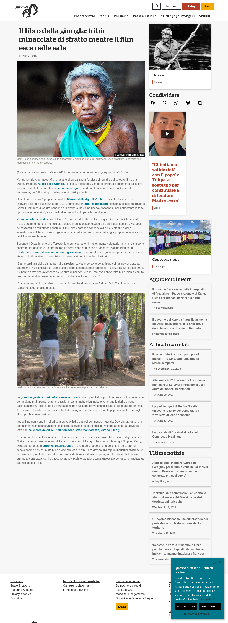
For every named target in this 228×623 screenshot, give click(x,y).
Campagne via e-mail (76, 563)
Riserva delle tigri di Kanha (85, 199)
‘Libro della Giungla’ (52, 183)
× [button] (219, 562)
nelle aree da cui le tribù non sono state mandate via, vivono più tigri (74, 430)
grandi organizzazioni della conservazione (49, 397)
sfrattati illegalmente (95, 203)
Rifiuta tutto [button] (209, 606)
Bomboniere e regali (128, 563)
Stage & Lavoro (20, 563)
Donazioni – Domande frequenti (136, 576)
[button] (156, 6)
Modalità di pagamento (130, 571)
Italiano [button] (170, 6)
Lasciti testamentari (128, 559)
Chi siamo (121, 16)
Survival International (57, 445)
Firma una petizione (75, 567)
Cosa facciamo (84, 16)
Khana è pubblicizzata (31, 219)
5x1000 (204, 16)
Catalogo (191, 6)
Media (104, 16)
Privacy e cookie (20, 571)
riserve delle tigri (66, 188)
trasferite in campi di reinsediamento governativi (49, 252)
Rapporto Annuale (21, 567)
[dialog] (197, 588)
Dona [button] (207, 6)
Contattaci (16, 576)
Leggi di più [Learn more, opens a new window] (208, 599)
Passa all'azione (144, 16)
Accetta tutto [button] (186, 606)
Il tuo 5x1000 (124, 567)
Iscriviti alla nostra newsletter (81, 559)
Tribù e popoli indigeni (178, 16)
